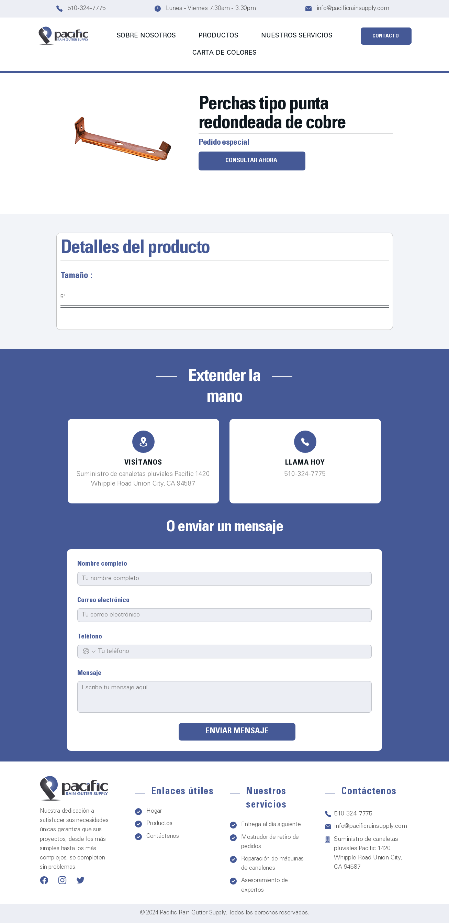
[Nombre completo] (222, 578)
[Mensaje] (224, 697)
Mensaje (89, 673)
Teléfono (89, 637)
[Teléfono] (143, 442)
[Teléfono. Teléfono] (232, 651)
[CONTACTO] (386, 36)
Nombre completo (102, 564)
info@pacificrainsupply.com (353, 8)
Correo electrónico (103, 600)
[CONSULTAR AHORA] (252, 161)
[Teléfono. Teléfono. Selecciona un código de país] (89, 651)
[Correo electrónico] (222, 615)
